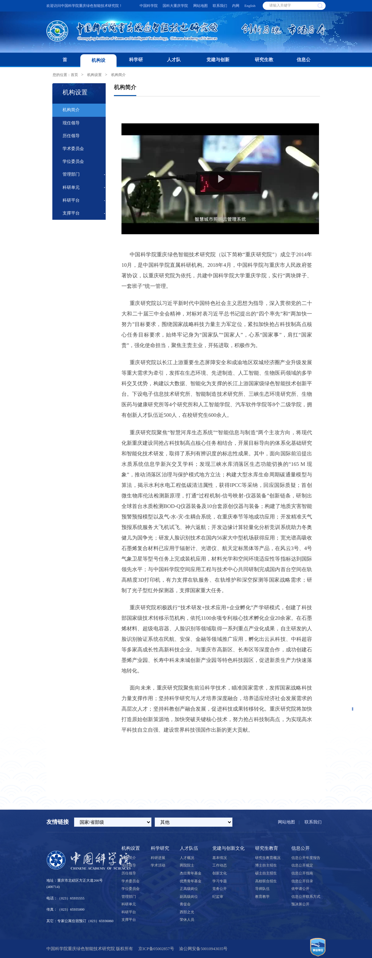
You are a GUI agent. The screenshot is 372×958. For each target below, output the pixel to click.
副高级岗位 (189, 896)
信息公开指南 (302, 873)
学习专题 (219, 881)
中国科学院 (149, 6)
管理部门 (71, 174)
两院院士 (187, 865)
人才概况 (187, 858)
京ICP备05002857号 (156, 948)
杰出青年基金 (190, 873)
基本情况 (219, 858)
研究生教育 (264, 62)
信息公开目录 (302, 881)
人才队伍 (174, 62)
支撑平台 (71, 213)
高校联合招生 (266, 881)
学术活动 (158, 865)
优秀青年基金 (190, 881)
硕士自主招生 (266, 873)
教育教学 (262, 896)
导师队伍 (262, 889)
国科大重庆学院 (175, 6)
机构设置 (98, 62)
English (250, 6)
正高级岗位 (189, 889)
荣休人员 (187, 919)
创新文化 (219, 873)
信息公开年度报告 (305, 858)
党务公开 (219, 889)
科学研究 (136, 62)
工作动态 (219, 865)
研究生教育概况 (267, 858)
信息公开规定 (302, 865)
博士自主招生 (266, 865)
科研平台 (71, 200)
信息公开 (303, 62)
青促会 (185, 904)
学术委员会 (73, 148)
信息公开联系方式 (305, 896)
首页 (65, 62)
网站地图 (200, 6)
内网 (235, 6)
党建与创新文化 (217, 62)
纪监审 (217, 896)
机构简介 (118, 75)
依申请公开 (300, 889)
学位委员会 (73, 161)
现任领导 (71, 123)
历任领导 (71, 136)
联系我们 (220, 6)
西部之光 (187, 912)
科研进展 (158, 858)
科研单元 (71, 187)
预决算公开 (300, 904)
